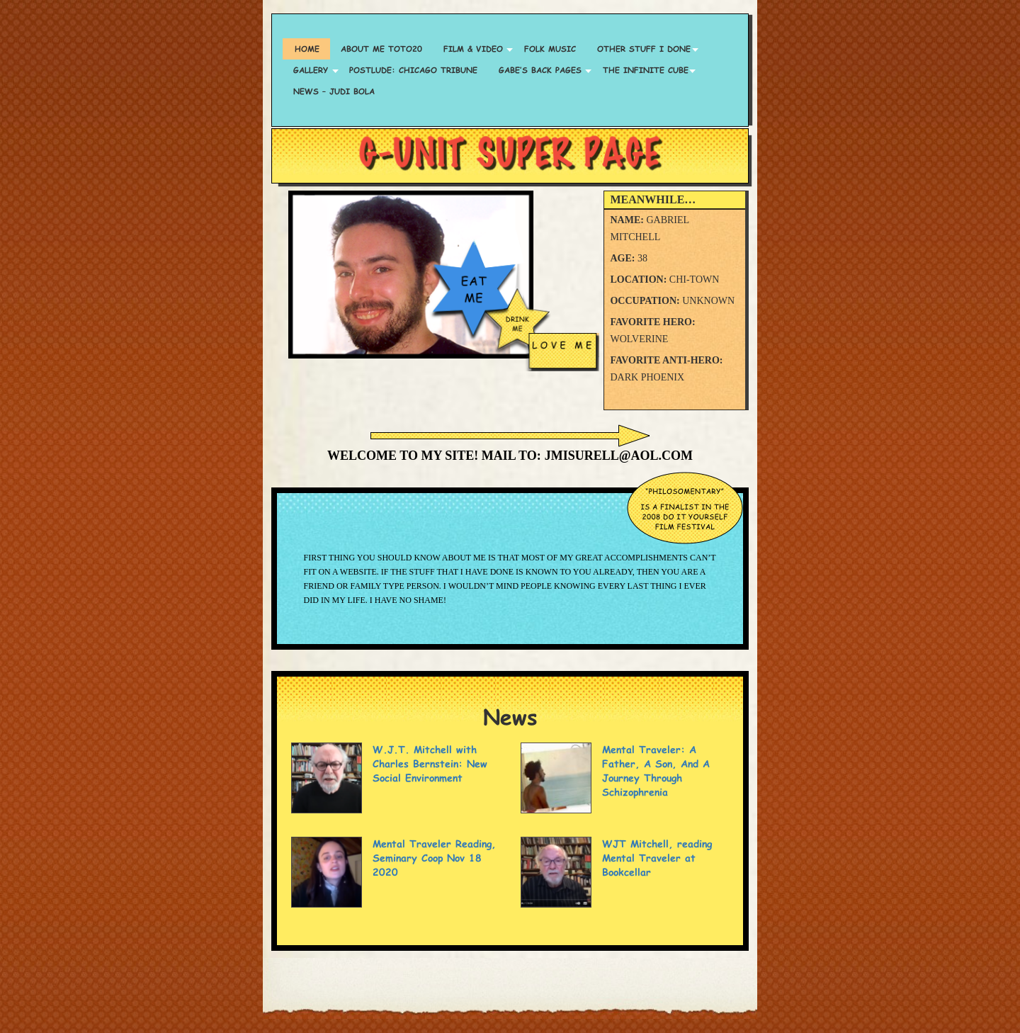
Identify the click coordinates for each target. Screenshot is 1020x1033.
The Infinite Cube (645, 69)
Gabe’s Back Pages (540, 69)
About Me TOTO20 (381, 48)
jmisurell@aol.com (619, 455)
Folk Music (550, 48)
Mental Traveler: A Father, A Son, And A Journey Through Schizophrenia (656, 770)
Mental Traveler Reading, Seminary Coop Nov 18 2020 (434, 858)
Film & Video (473, 48)
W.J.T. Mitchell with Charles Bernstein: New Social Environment (430, 763)
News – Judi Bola (334, 91)
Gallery (310, 69)
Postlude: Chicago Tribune (413, 69)
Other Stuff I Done (644, 48)
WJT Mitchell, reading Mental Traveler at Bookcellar (657, 858)
